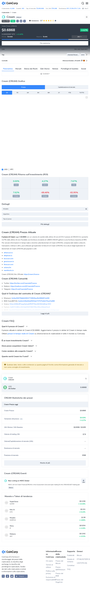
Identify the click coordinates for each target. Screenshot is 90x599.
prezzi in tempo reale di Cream (21, 333)
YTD (69, 93)
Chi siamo (49, 561)
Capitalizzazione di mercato (66, 87)
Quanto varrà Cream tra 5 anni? (17, 356)
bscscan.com (8, 258)
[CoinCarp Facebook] (7, 576)
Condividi (44, 74)
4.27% (84, 30)
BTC (11, 169)
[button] (21, 21)
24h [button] (79, 37)
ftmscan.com (8, 264)
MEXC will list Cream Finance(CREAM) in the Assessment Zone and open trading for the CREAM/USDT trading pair (44, 485)
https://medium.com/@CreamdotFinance (25, 286)
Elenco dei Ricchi (31, 69)
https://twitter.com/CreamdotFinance (23, 283)
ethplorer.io (8, 255)
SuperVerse (14, 501)
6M (49, 93)
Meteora (13, 534)
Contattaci (71, 565)
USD (5, 169)
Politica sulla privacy (50, 572)
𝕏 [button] (17, 21)
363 (23, 8)
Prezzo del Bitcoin (59, 562)
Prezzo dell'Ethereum (60, 568)
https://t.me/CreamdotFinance (22, 289)
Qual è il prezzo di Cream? (15, 326)
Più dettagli (45, 224)
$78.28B (54, 8)
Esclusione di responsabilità (51, 578)
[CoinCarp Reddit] (12, 576)
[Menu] (86, 3)
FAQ (68, 569)
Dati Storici (44, 69)
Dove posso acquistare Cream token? (19, 346)
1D (7, 93)
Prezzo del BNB (59, 574)
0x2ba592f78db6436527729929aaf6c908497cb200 (30, 298)
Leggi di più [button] (45, 313)
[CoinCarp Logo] (10, 3)
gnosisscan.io (9, 261)
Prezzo (23, 87)
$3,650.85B (40, 8)
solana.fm (7, 267)
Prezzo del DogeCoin (59, 581)
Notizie (55, 69)
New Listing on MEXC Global (16, 481)
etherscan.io (8, 253)
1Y (59, 93)
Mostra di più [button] (45, 463)
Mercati (18, 69)
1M (28, 93)
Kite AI (12, 510)
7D (17, 93)
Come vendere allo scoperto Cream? (19, 351)
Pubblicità (70, 555)
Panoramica (8, 69)
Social (83, 69)
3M (38, 93)
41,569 (12, 8)
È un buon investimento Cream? (17, 340)
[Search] (82, 3)
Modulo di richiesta (70, 560)
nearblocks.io (9, 270)
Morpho (12, 518)
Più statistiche (45, 43)
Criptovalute (5, 12)
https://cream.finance (31, 274)
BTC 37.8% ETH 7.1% (73, 8)
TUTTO (81, 93)
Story (12, 526)
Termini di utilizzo (49, 566)
